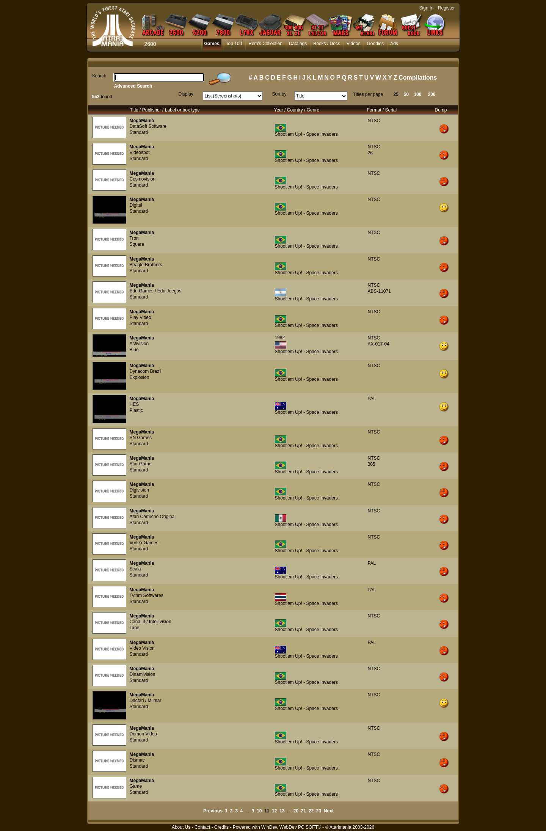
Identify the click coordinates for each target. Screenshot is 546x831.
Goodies (375, 43)
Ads (394, 43)
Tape (135, 627)
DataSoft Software (148, 126)
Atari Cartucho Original (153, 516)
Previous (213, 811)
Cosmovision (143, 179)
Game (136, 786)
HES (134, 404)
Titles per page (368, 94)
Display (186, 94)
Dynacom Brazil (146, 371)
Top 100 (234, 43)
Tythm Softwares (146, 595)
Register (446, 8)
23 (318, 811)
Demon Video (143, 734)
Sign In (426, 8)
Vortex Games (144, 542)
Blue (134, 349)
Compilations (418, 77)
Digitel (136, 205)
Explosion (139, 377)
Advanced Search (133, 86)
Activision (139, 343)
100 (418, 94)
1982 (280, 337)
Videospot (140, 152)
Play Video (140, 317)
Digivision (139, 490)
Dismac (137, 760)
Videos (353, 43)
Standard (139, 132)
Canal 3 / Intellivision (150, 621)
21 (303, 811)
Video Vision (142, 648)
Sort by (279, 94)
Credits (221, 827)
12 (274, 811)
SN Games (141, 437)
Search (99, 76)
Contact (202, 827)
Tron (134, 238)
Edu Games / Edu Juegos (156, 291)
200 (432, 94)
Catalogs (298, 43)
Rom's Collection (265, 43)
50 (406, 94)
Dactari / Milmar (146, 700)
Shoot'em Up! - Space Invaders (306, 134)
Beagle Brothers (146, 264)
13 (281, 811)
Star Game (141, 464)
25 (396, 94)
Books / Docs (326, 43)
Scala (135, 569)
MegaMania (142, 120)
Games (212, 43)
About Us (181, 827)
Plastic (136, 410)
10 (259, 811)
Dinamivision (142, 674)
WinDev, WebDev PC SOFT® (291, 827)
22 (311, 811)
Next (329, 811)
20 (295, 811)
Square (137, 244)
